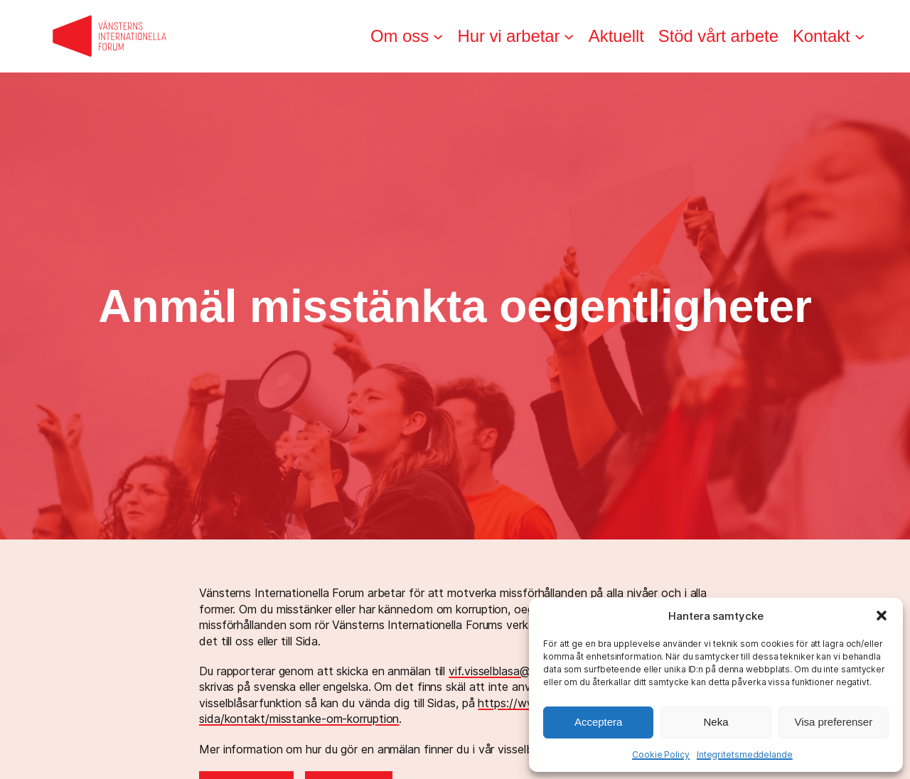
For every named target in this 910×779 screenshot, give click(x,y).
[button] (881, 615)
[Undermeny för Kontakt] (859, 36)
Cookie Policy (661, 754)
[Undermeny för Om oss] (438, 36)
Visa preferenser (833, 722)
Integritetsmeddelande (745, 754)
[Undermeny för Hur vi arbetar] (569, 36)
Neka (715, 722)
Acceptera (598, 722)
